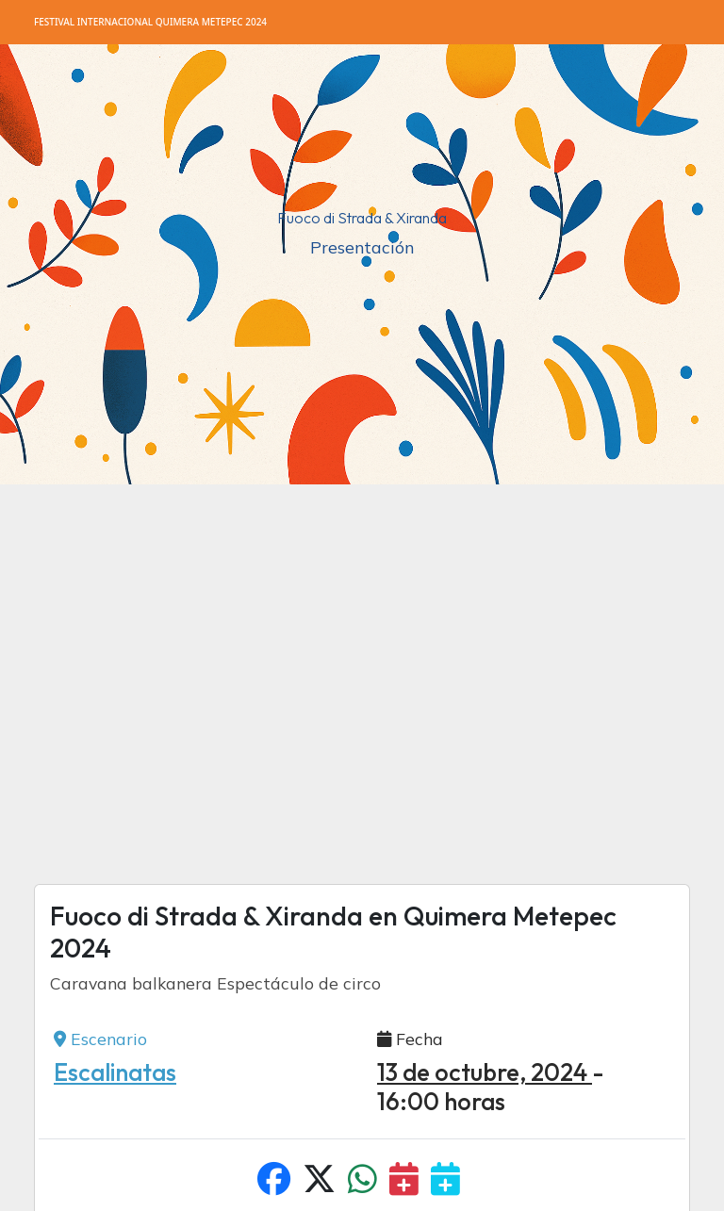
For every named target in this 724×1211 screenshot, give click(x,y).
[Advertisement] (362, 662)
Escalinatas (115, 1072)
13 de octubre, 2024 (484, 1072)
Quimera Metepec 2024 (150, 21)
